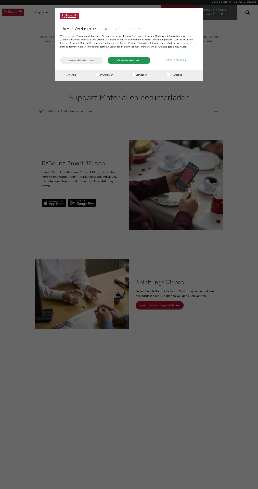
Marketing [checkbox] (174, 74)
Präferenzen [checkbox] (104, 74)
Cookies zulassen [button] (129, 60)
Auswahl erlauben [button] (81, 60)
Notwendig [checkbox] (68, 74)
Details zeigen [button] (176, 60)
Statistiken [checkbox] (139, 74)
